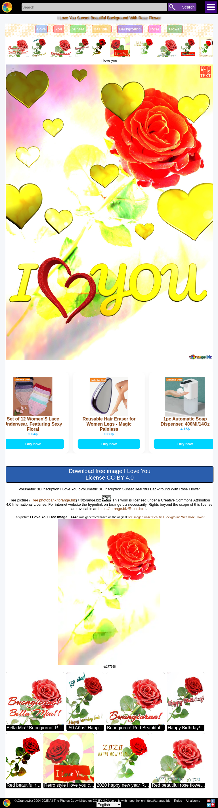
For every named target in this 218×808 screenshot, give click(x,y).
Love (41, 29)
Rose (155, 29)
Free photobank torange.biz (53, 500)
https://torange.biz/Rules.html (122, 509)
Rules (178, 800)
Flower (175, 29)
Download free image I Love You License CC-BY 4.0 (109, 474)
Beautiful (102, 29)
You (58, 29)
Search (188, 7)
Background (130, 29)
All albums (193, 800)
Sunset (78, 29)
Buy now (33, 444)
